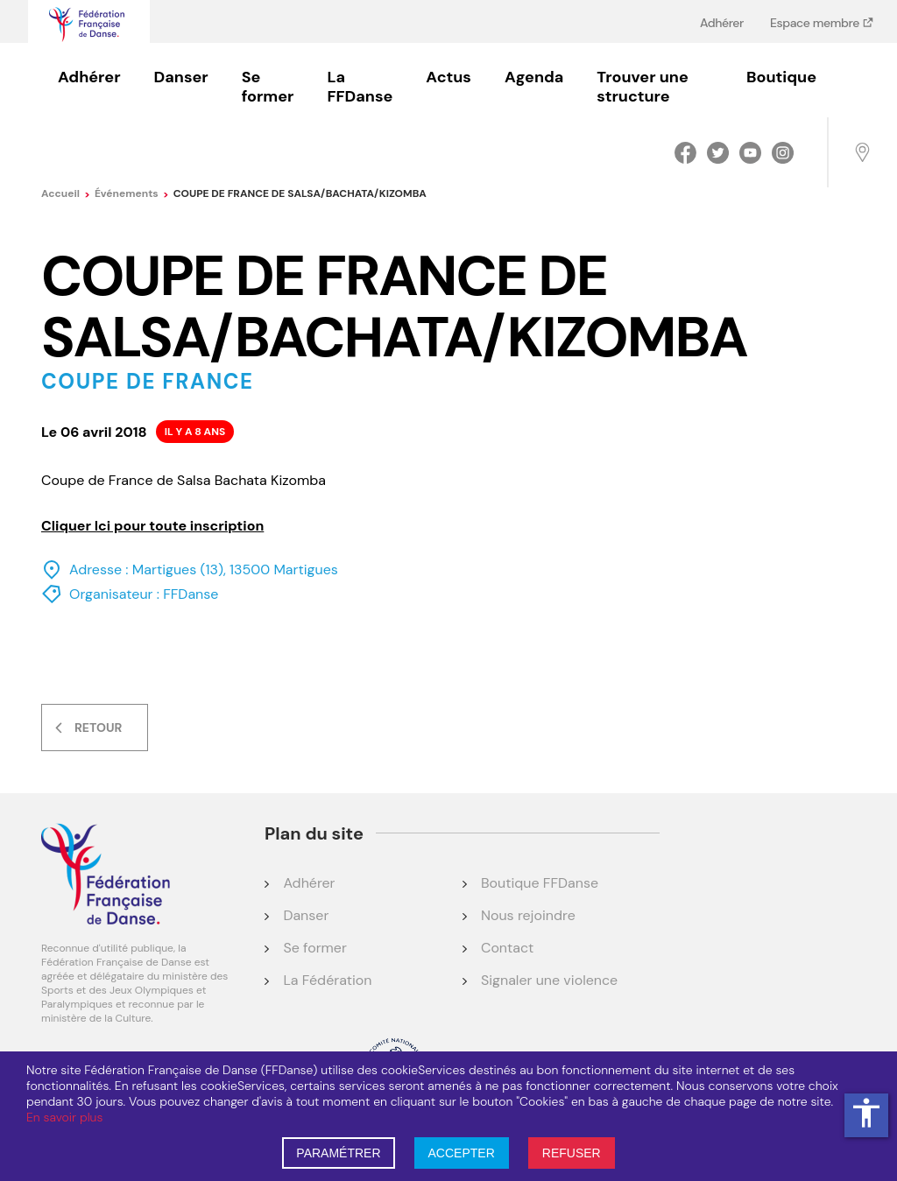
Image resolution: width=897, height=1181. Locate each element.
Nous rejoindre (528, 915)
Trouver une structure (642, 87)
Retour (98, 727)
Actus (448, 77)
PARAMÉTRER (338, 1153)
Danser (181, 77)
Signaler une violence (549, 980)
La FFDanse (359, 87)
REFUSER (571, 1153)
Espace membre (816, 22)
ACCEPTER (461, 1153)
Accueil (65, 193)
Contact (507, 947)
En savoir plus (64, 1117)
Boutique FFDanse (539, 883)
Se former (268, 87)
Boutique (781, 77)
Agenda (534, 77)
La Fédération (327, 980)
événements (132, 193)
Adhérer (722, 22)
